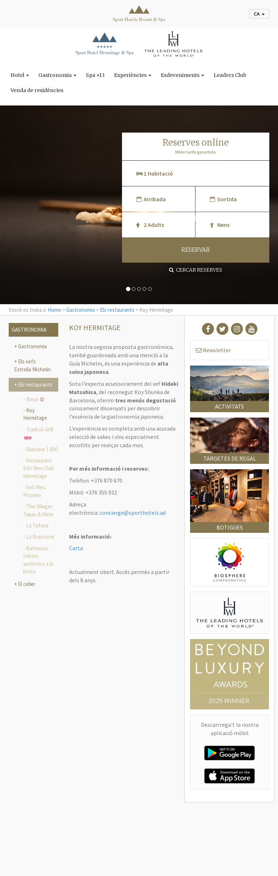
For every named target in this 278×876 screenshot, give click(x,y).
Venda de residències (36, 90)
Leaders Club (230, 75)
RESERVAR (195, 249)
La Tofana (37, 525)
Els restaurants (117, 309)
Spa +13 (95, 75)
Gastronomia (57, 75)
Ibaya (35, 399)
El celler (26, 584)
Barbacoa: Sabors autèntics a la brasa (38, 560)
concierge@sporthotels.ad (133, 512)
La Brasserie (40, 536)
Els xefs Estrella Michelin (32, 365)
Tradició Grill (38, 434)
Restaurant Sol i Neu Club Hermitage (38, 468)
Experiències (132, 75)
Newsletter (213, 350)
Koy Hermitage (35, 414)
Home (54, 309)
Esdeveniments (182, 75)
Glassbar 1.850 (42, 449)
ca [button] (259, 13)
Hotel (19, 75)
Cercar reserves (195, 270)
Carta (76, 548)
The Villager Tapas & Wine (38, 510)
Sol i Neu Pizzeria (34, 491)
